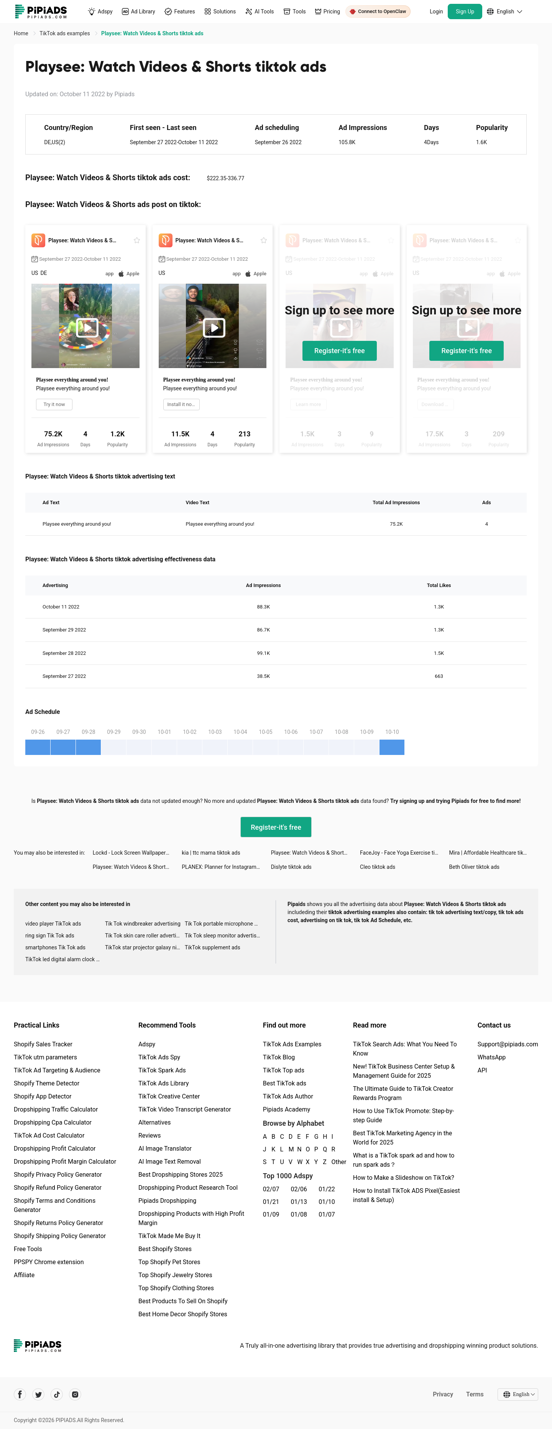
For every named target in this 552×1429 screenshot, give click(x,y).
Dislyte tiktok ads (291, 867)
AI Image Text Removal (169, 1161)
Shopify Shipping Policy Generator (60, 1236)
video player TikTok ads (53, 924)
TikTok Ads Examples (292, 1044)
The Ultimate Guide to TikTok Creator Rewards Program (403, 1093)
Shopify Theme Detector (46, 1083)
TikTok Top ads (283, 1070)
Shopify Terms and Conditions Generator (54, 1205)
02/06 (299, 1189)
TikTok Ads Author (288, 1096)
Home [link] (22, 33)
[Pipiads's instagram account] (75, 1394)
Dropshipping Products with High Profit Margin (191, 1218)
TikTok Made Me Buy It (169, 1236)
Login (436, 11)
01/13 (299, 1201)
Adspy (146, 1044)
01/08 (299, 1214)
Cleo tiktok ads (377, 867)
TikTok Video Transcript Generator (184, 1109)
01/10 (327, 1201)
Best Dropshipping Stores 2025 (180, 1174)
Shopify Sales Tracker (43, 1044)
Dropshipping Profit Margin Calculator (65, 1161)
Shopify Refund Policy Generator (58, 1187)
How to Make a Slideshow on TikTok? (403, 1177)
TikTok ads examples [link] (65, 33)
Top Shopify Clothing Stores (176, 1288)
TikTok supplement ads (212, 947)
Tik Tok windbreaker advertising (143, 924)
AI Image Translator (165, 1148)
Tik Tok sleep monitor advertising (224, 935)
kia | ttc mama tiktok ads (211, 853)
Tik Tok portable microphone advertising (224, 924)
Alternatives (154, 1122)
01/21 (271, 1201)
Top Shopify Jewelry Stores (175, 1275)
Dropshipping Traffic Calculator (56, 1109)
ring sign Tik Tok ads (49, 935)
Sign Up (465, 11)
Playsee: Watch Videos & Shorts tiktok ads (315, 853)
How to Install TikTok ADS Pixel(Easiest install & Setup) (406, 1195)
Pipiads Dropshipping (167, 1200)
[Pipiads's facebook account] (20, 1394)
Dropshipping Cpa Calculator (53, 1122)
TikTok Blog (279, 1057)
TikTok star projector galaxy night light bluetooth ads (145, 947)
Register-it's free (339, 351)
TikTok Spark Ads (162, 1070)
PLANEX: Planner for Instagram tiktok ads (226, 867)
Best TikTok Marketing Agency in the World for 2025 (402, 1138)
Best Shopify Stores (165, 1249)
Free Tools (28, 1249)
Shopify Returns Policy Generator (58, 1223)
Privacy (443, 1394)
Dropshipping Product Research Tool (188, 1187)
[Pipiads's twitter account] (38, 1394)
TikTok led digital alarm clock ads (65, 959)
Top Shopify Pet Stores (169, 1262)
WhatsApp (492, 1057)
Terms (475, 1394)
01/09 (271, 1214)
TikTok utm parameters (45, 1057)
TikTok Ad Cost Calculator (49, 1135)
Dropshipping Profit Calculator (54, 1148)
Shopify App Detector (43, 1096)
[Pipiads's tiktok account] (57, 1394)
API (482, 1070)
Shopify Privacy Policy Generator (58, 1174)
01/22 (327, 1189)
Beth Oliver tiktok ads (474, 867)
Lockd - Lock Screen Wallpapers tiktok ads (137, 853)
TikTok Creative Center (169, 1096)
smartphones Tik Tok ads (55, 947)
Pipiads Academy (286, 1109)
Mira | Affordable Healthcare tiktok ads (493, 853)
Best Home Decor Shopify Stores (182, 1314)
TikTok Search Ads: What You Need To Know (405, 1049)
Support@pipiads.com (508, 1044)
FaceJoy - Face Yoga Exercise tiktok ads (404, 853)
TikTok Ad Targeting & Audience (57, 1070)
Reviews (149, 1135)
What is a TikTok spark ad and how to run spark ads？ (404, 1160)
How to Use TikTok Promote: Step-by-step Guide (403, 1115)
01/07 (327, 1214)
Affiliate (24, 1275)
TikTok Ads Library (163, 1083)
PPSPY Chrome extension (49, 1262)
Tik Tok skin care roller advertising (145, 935)
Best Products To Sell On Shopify (183, 1301)
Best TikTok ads (284, 1083)
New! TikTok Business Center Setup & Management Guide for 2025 (404, 1071)
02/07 (271, 1189)
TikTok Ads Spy (159, 1057)
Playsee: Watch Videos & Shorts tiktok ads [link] (152, 33)
